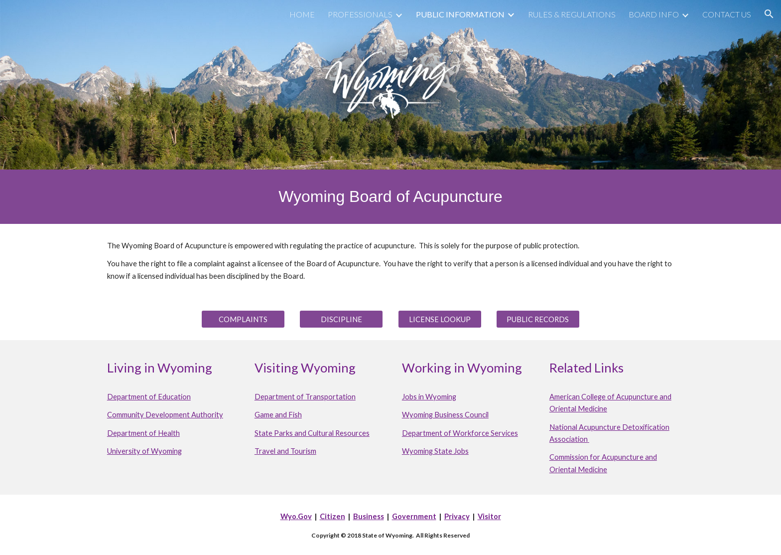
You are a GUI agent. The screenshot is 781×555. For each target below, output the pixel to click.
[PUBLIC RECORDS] (538, 319)
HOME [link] (302, 14)
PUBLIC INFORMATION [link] (460, 14)
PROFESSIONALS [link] (360, 14)
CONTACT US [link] (726, 14)
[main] (390, 197)
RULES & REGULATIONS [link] (572, 14)
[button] (769, 14)
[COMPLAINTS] (243, 319)
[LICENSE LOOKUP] (439, 319)
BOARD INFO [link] (654, 14)
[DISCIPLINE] (341, 319)
